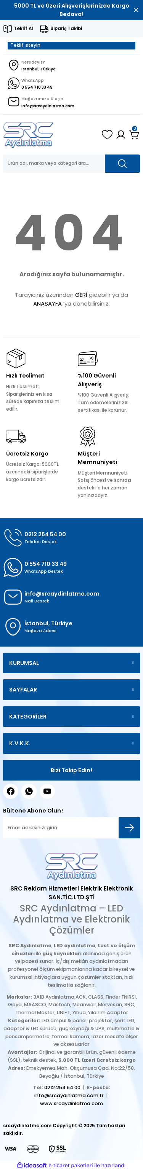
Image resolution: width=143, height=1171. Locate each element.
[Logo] (28, 134)
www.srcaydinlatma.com (71, 1103)
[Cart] (134, 134)
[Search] (71, 164)
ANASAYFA (47, 303)
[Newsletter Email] (71, 827)
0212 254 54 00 (62, 1087)
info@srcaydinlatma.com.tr (69, 1095)
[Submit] (129, 827)
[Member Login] (121, 134)
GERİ (81, 295)
